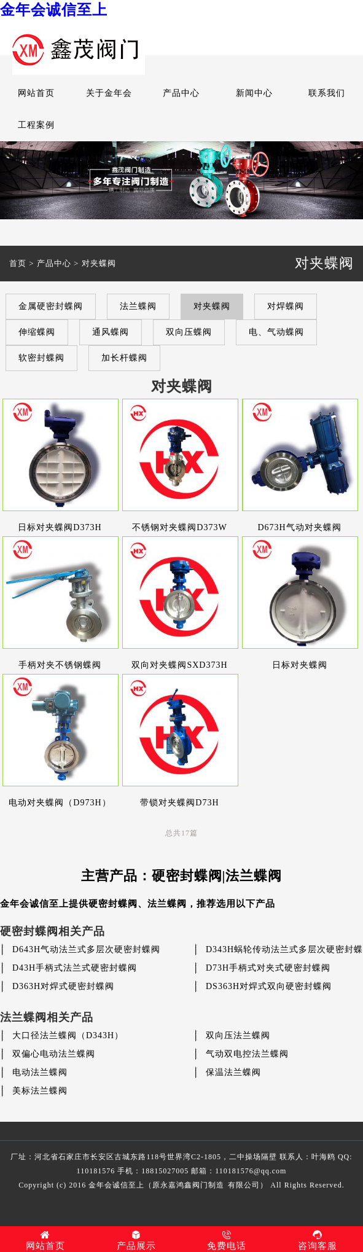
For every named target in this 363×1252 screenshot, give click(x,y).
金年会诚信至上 (53, 10)
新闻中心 (254, 93)
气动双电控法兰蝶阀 (247, 1053)
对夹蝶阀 (99, 263)
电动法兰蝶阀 (40, 1072)
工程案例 (36, 125)
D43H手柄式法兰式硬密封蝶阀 (74, 967)
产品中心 (181, 93)
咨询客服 (317, 1240)
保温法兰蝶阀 (233, 1072)
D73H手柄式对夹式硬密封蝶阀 (268, 967)
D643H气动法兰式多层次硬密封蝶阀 (86, 949)
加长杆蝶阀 (124, 357)
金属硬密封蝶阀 (50, 306)
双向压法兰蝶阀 (238, 1035)
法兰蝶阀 (138, 306)
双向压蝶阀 (189, 332)
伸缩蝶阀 (36, 332)
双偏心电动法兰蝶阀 (53, 1053)
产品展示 (136, 1240)
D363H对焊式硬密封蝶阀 (63, 986)
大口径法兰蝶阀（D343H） (67, 1035)
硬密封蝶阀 (113, 904)
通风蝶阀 (110, 332)
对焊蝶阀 (285, 306)
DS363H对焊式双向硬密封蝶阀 (269, 986)
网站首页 (36, 93)
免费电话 (227, 1240)
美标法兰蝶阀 (40, 1090)
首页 (17, 263)
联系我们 (326, 93)
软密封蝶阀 (41, 357)
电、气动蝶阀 (276, 332)
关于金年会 (109, 93)
